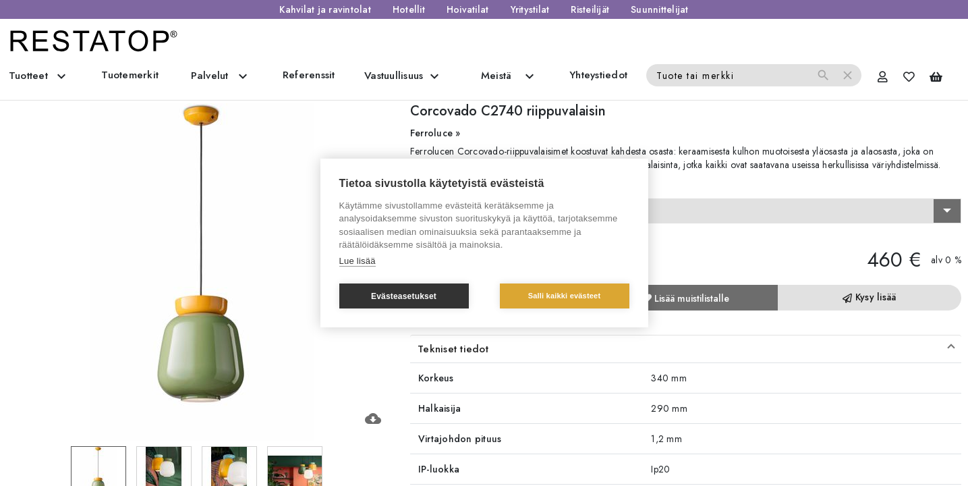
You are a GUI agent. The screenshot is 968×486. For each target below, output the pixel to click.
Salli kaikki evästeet (564, 296)
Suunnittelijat (660, 9)
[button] (685, 348)
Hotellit (409, 9)
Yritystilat (530, 9)
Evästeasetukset (403, 296)
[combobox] (686, 211)
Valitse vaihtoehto (454, 186)
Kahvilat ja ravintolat (325, 9)
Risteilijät (590, 9)
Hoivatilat (468, 9)
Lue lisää (357, 261)
